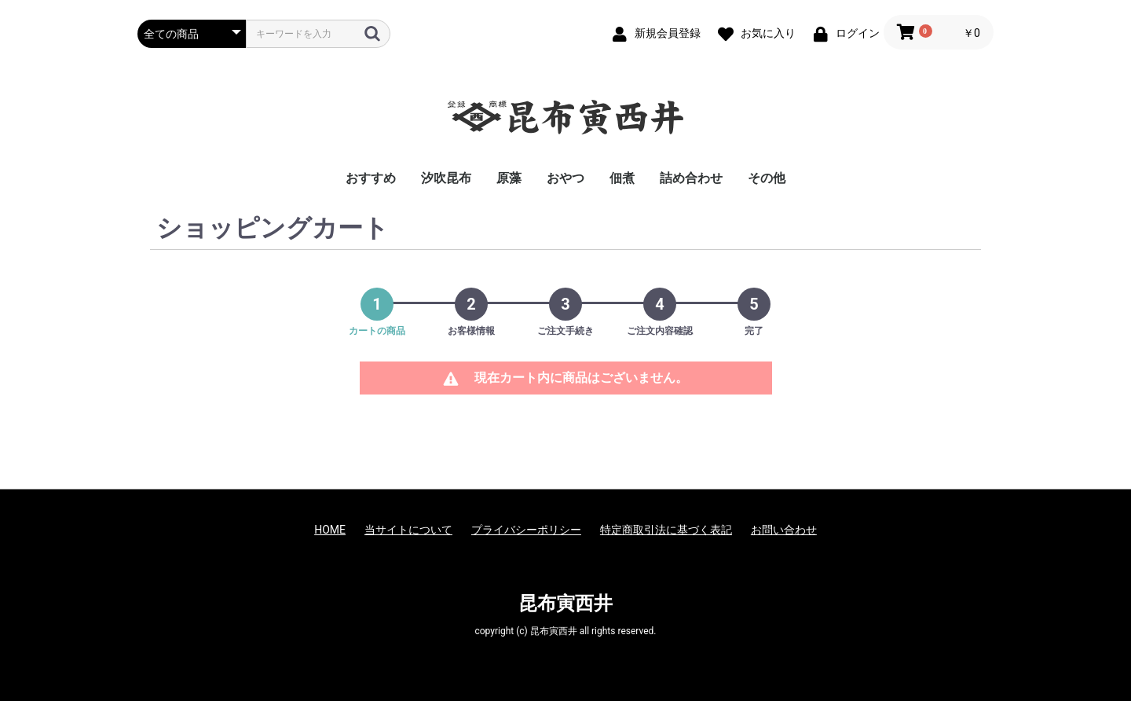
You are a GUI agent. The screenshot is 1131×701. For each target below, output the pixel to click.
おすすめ (371, 178)
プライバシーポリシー (526, 529)
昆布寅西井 (565, 604)
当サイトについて (408, 529)
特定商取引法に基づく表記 (666, 529)
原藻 (509, 178)
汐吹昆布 (446, 178)
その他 (766, 178)
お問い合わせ (784, 529)
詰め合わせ (691, 178)
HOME (330, 529)
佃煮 (622, 178)
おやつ (565, 178)
